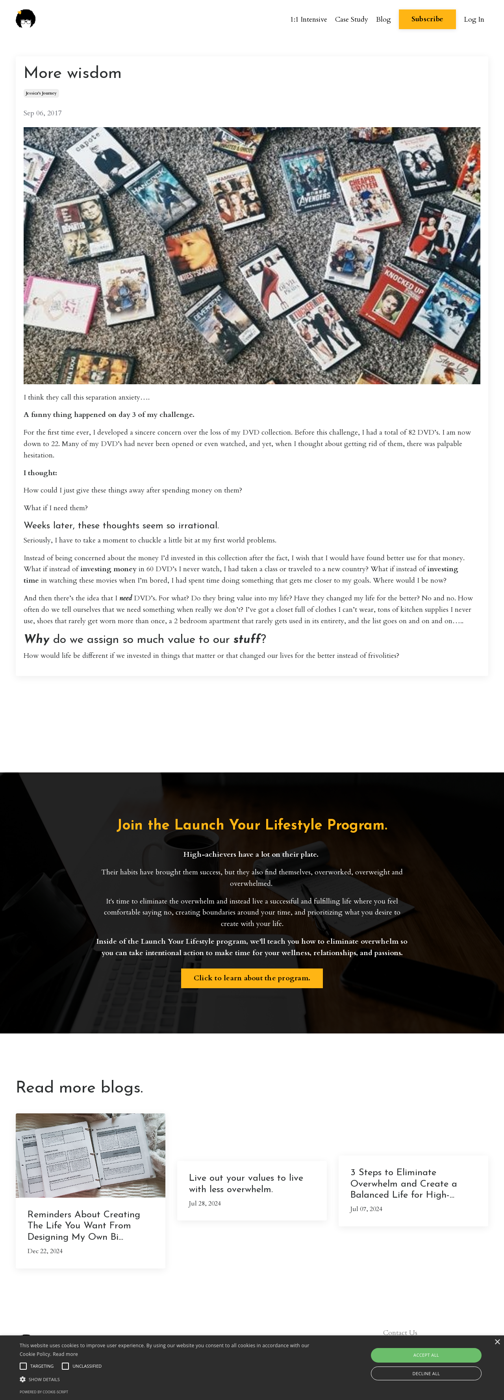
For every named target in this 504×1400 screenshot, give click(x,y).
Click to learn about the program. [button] (252, 978)
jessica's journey (41, 93)
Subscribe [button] (427, 19)
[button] (171, 1379)
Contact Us (400, 1333)
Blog (383, 19)
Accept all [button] (426, 1355)
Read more (65, 1354)
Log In (473, 19)
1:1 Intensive (308, 19)
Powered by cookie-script (44, 1391)
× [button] (497, 1342)
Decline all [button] (426, 1373)
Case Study (351, 19)
